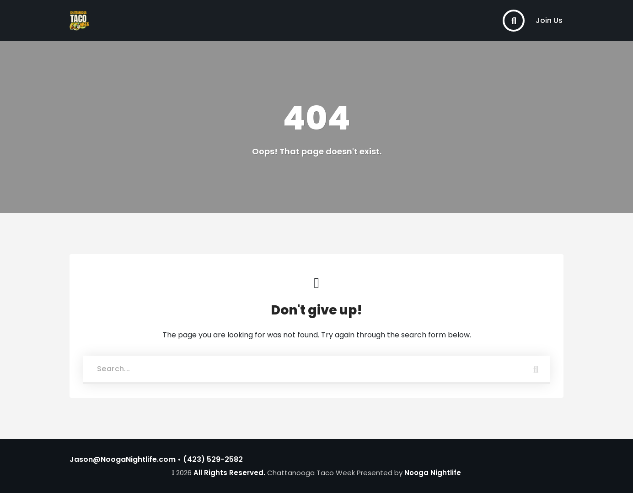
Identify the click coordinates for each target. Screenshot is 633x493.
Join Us (549, 20)
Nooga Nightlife (432, 472)
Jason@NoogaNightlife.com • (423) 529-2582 (156, 459)
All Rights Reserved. (229, 472)
